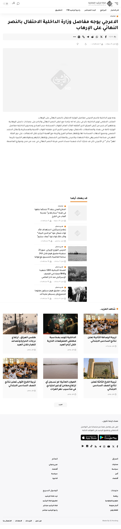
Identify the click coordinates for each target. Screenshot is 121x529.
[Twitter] (113, 451)
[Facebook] (117, 451)
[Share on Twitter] (101, 37)
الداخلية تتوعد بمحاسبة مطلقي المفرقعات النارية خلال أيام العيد (61, 341)
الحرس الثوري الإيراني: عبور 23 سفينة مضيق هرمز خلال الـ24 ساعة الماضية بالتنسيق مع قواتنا (50, 253)
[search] (18, 3)
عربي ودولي (59, 226)
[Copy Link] (83, 37)
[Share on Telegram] (88, 37)
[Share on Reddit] (92, 37)
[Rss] (96, 451)
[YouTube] (108, 451)
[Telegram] (100, 451)
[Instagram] (104, 451)
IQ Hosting (114, 525)
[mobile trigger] (115, 3)
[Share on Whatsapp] (97, 37)
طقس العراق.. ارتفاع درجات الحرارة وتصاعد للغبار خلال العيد (23, 341)
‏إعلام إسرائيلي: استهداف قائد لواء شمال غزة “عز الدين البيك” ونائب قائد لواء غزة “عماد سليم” (51, 233)
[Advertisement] (60, 168)
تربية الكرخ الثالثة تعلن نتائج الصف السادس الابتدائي (103, 386)
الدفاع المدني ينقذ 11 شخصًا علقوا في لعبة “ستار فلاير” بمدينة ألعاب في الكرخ (50, 213)
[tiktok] (91, 451)
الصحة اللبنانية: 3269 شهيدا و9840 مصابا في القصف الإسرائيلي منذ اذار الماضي (52, 274)
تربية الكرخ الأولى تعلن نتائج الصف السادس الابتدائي (23, 386)
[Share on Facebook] (106, 37)
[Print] (79, 37)
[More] (74, 37)
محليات (113, 16)
